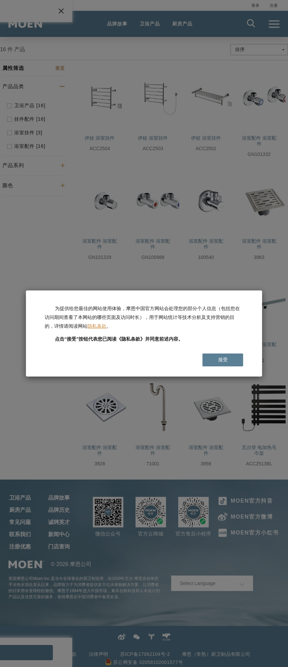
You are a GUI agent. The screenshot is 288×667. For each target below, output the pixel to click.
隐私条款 (96, 326)
